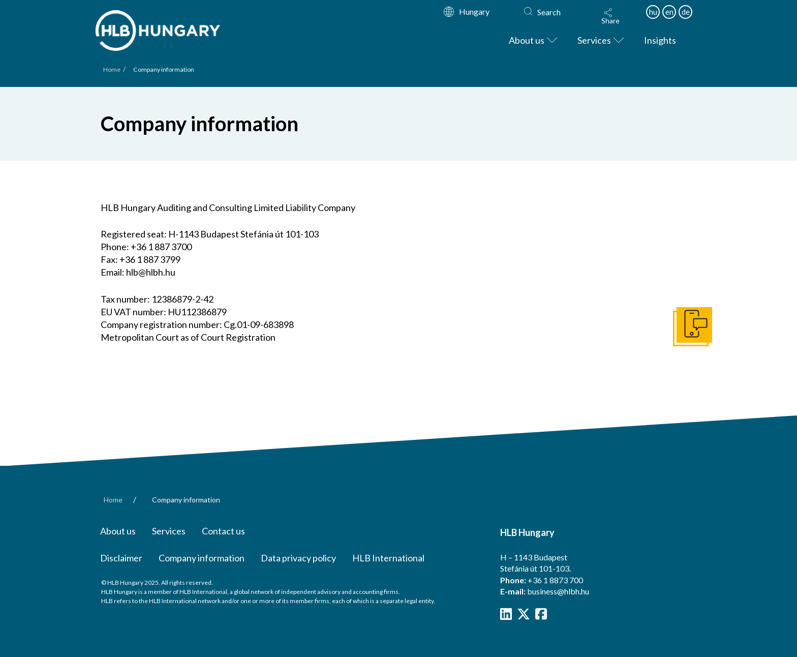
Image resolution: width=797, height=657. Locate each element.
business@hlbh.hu (558, 591)
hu (653, 11)
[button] (610, 16)
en (669, 11)
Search (549, 12)
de (686, 11)
